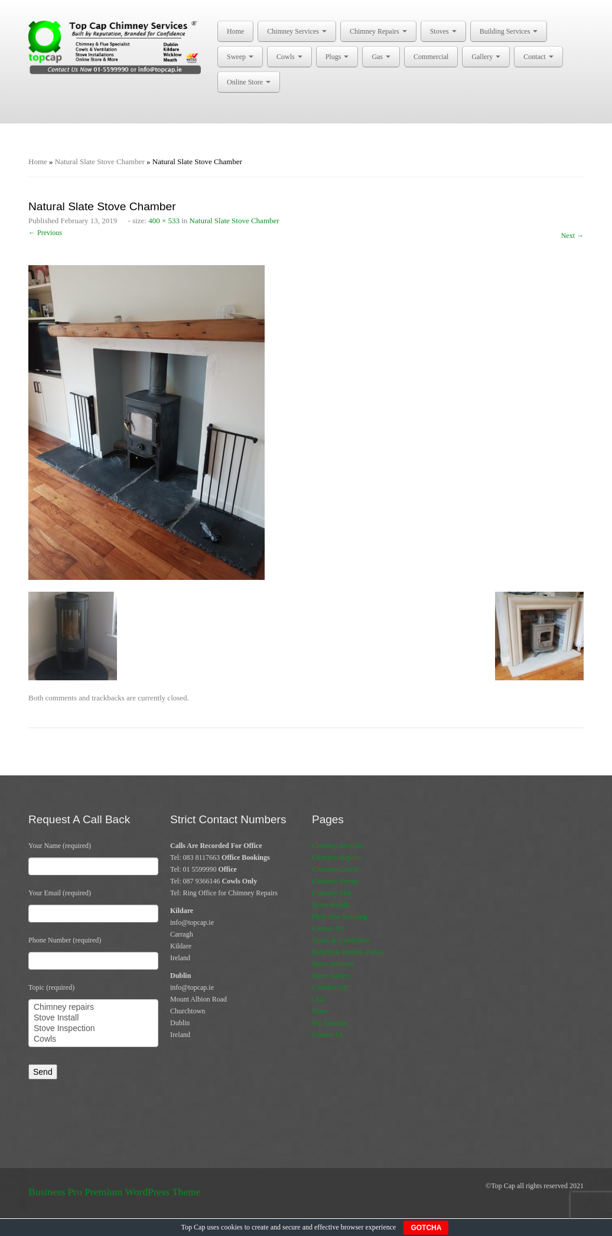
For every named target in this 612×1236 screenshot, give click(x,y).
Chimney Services (297, 31)
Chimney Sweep (335, 881)
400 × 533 (164, 220)
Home (235, 31)
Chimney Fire (331, 893)
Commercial (431, 57)
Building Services (509, 31)
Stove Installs (331, 905)
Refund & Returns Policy (348, 952)
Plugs (337, 57)
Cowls (289, 57)
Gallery (485, 57)
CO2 (318, 999)
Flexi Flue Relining (339, 916)
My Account (329, 1023)
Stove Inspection (93, 1028)
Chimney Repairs (378, 31)
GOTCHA (426, 1228)
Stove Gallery (331, 975)
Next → (572, 235)
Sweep (240, 57)
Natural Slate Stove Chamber (100, 161)
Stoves (443, 31)
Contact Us (328, 928)
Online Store (249, 82)
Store (319, 1011)
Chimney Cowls (335, 869)
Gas (381, 57)
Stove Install (93, 1018)
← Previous (45, 233)
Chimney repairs (93, 1007)
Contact (538, 57)
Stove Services (333, 964)
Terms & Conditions (341, 940)
